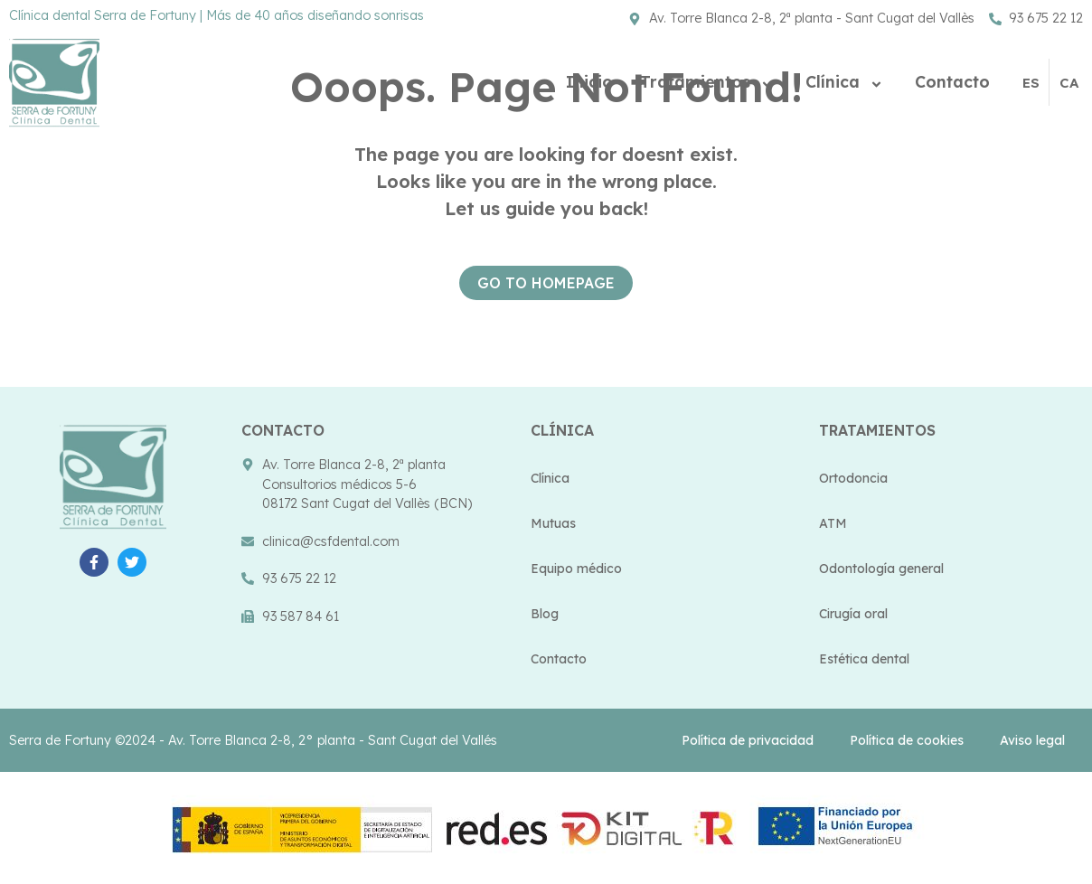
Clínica (846, 81)
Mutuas (553, 523)
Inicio (589, 81)
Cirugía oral (853, 614)
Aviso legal (1032, 740)
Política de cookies (907, 740)
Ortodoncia (853, 478)
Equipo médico (576, 568)
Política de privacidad (748, 740)
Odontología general (881, 568)
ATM (833, 523)
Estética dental (864, 659)
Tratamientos (709, 81)
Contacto (952, 81)
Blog (545, 614)
